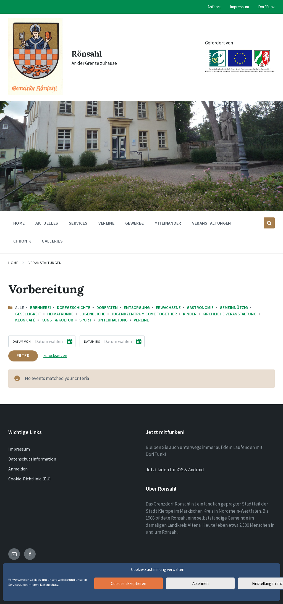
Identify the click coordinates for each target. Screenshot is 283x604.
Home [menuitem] (19, 223)
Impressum (19, 449)
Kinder (189, 313)
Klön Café (25, 320)
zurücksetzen (55, 355)
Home (13, 262)
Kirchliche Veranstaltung (229, 313)
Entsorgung (137, 307)
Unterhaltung (113, 320)
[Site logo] (35, 94)
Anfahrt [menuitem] (214, 6)
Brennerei (40, 307)
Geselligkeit (28, 313)
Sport (85, 320)
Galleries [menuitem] (52, 241)
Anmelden (18, 469)
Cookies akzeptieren (128, 583)
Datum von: (22, 341)
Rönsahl (88, 53)
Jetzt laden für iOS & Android (175, 470)
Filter (23, 356)
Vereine (141, 320)
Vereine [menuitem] (106, 223)
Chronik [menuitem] (22, 241)
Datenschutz (49, 584)
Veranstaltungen (44, 262)
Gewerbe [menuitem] (134, 223)
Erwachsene (168, 307)
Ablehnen (200, 583)
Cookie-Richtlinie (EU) (29, 478)
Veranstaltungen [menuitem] (211, 223)
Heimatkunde (60, 313)
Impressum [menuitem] (239, 6)
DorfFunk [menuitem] (266, 6)
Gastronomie (200, 307)
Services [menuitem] (78, 223)
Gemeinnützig (234, 307)
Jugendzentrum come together (144, 313)
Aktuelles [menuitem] (46, 223)
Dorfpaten (107, 307)
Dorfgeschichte (73, 307)
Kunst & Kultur (57, 320)
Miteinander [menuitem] (167, 223)
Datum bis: (92, 341)
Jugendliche (92, 313)
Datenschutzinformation (32, 459)
